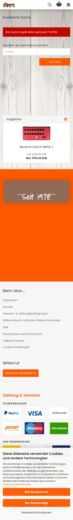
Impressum (10, 300)
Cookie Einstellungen (16, 347)
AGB (5, 327)
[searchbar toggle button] (49, 5)
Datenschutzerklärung (16, 484)
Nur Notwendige (36, 503)
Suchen (54, 62)
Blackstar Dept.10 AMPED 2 (36, 147)
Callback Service (13, 341)
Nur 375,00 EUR (36, 156)
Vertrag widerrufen (20, 373)
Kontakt (8, 307)
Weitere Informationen (36, 512)
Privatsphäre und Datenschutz (22, 334)
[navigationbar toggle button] (68, 5)
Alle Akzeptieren (36, 492)
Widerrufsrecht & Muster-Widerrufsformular (31, 320)
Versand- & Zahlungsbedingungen (25, 313)
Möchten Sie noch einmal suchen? (25, 45)
